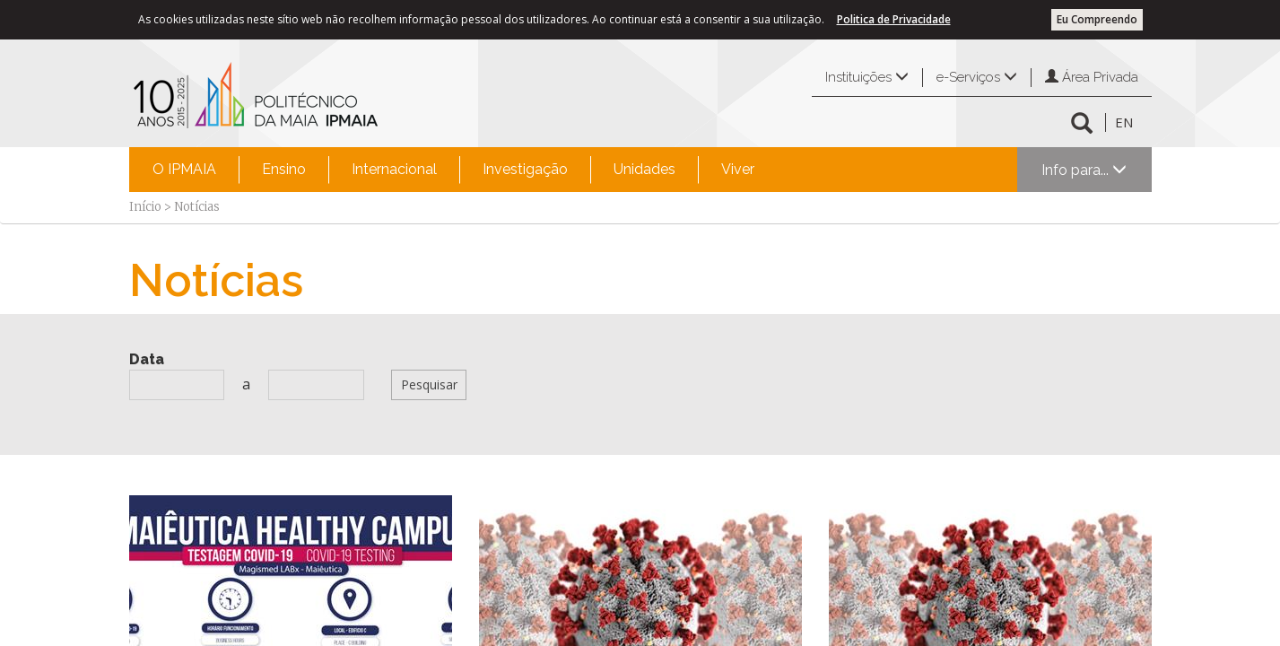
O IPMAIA (184, 169)
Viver (737, 169)
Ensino (284, 169)
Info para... (1084, 170)
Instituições (867, 77)
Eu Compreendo (1097, 19)
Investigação (525, 169)
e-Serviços (976, 77)
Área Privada (1091, 77)
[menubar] (453, 169)
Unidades (644, 169)
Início (145, 206)
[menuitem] (184, 169)
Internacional (394, 169)
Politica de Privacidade (894, 19)
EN (1124, 122)
